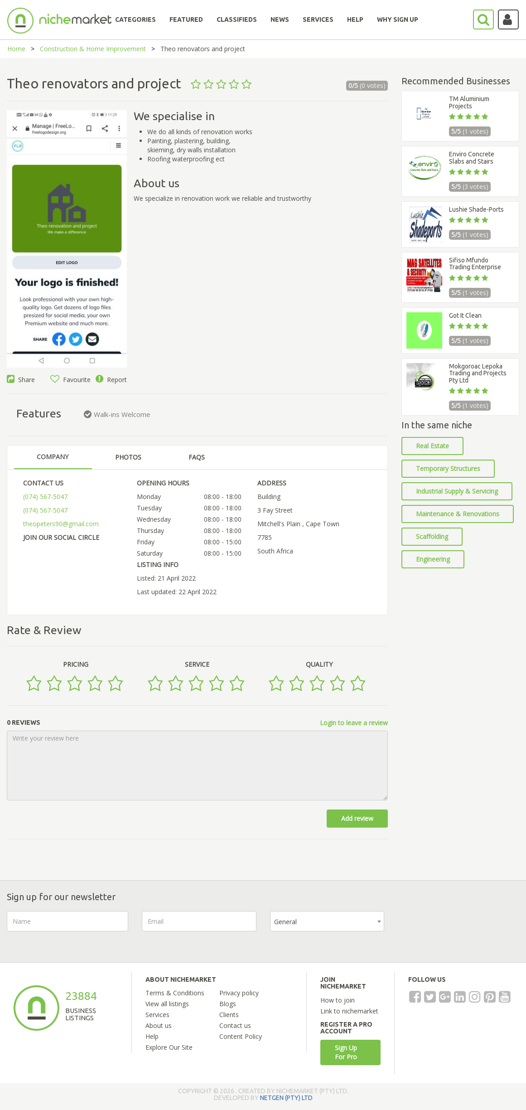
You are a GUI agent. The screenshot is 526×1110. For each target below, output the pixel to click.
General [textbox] (285, 921)
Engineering (433, 559)
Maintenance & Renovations (457, 513)
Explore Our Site (169, 1047)
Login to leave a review (354, 722)
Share (21, 379)
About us (158, 1025)
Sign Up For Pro (346, 1052)
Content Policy (240, 1036)
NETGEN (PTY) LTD (286, 1097)
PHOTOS (128, 457)
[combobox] (327, 921)
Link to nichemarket (349, 1011)
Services (157, 1014)
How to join (337, 1000)
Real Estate (432, 445)
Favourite (70, 379)
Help (152, 1036)
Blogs (227, 1003)
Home (16, 48)
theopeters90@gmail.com (61, 523)
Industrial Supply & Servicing (457, 491)
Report (111, 379)
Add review (357, 818)
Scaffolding (432, 536)
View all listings (167, 1003)
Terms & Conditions (174, 993)
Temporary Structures (448, 468)
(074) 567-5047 (45, 496)
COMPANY (52, 456)
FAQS (196, 457)
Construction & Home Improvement (93, 48)
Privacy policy (239, 993)
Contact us (235, 1025)
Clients (229, 1014)
